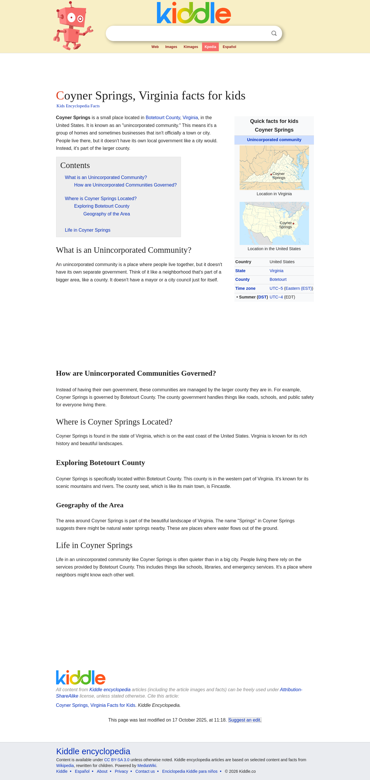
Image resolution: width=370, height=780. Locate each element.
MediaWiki (147, 765)
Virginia (277, 270)
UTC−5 (276, 288)
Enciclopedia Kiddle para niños (189, 771)
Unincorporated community (274, 139)
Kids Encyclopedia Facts (78, 106)
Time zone (245, 288)
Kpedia (210, 47)
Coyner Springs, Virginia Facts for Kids (95, 705)
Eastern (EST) (299, 288)
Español (229, 47)
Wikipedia (65, 765)
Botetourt (278, 279)
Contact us (145, 771)
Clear (262, 33)
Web (155, 47)
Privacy (121, 771)
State (240, 270)
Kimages (191, 47)
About (102, 771)
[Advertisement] (184, 69)
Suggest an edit (244, 720)
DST (262, 297)
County (242, 279)
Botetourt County (163, 117)
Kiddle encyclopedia (109, 689)
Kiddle (62, 771)
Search (274, 33)
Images (171, 47)
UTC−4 (276, 297)
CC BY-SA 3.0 (116, 759)
